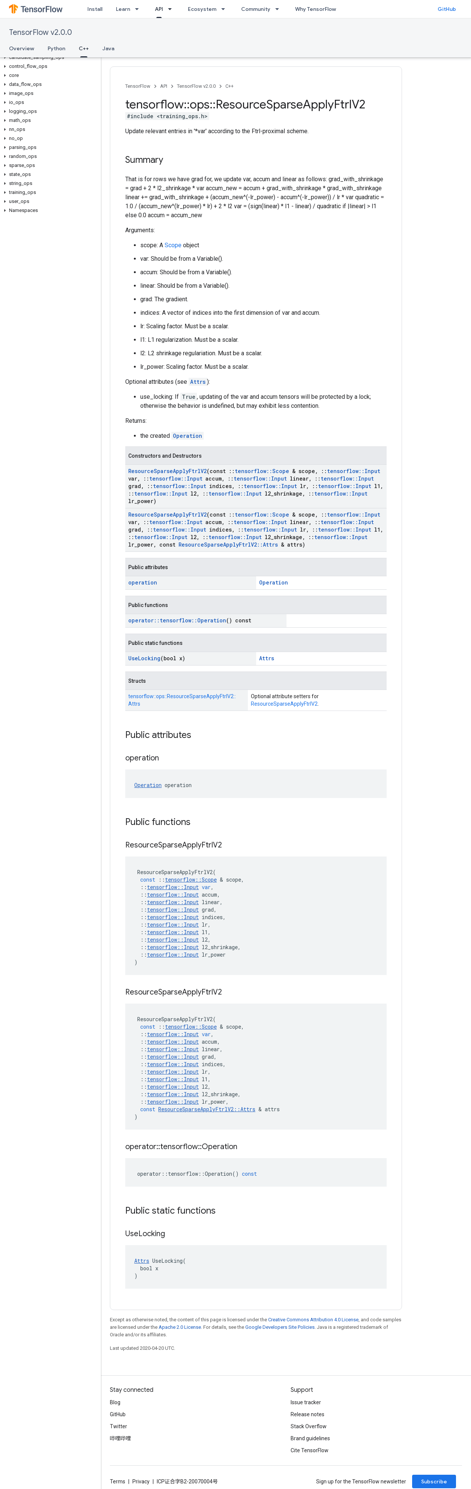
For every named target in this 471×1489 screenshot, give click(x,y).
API (163, 86)
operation (142, 582)
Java (108, 48)
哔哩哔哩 (120, 1438)
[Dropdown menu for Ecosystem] (225, 9)
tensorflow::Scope (262, 471)
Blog (115, 1402)
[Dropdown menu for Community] (279, 9)
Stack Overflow (309, 1426)
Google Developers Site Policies (280, 1327)
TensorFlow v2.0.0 (40, 32)
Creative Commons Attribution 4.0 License (313, 1319)
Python (56, 48)
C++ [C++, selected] (84, 48)
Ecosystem (202, 9)
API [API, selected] (159, 9)
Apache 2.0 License (180, 1327)
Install (94, 9)
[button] (49, 57)
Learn (123, 9)
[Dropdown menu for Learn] (139, 9)
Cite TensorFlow (309, 1450)
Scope (173, 245)
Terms (117, 1481)
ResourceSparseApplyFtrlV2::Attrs (228, 544)
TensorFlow (137, 86)
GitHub (447, 9)
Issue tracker (306, 1402)
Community (255, 9)
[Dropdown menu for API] (172, 9)
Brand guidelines (310, 1438)
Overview (21, 48)
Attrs (198, 381)
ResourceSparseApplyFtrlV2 (167, 471)
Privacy (141, 1481)
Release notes (307, 1414)
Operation (187, 435)
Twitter (118, 1426)
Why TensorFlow (315, 9)
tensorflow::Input (353, 471)
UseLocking (144, 658)
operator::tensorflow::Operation (177, 620)
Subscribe (434, 1481)
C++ (229, 86)
